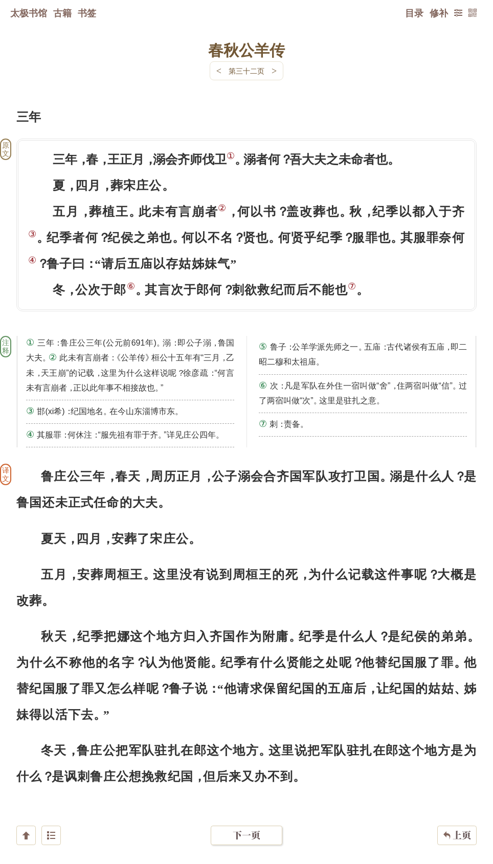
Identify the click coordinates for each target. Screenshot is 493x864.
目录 (414, 12)
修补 (439, 12)
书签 (87, 12)
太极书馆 (28, 12)
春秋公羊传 (246, 49)
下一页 (246, 803)
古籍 (62, 12)
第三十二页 (246, 70)
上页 (457, 803)
